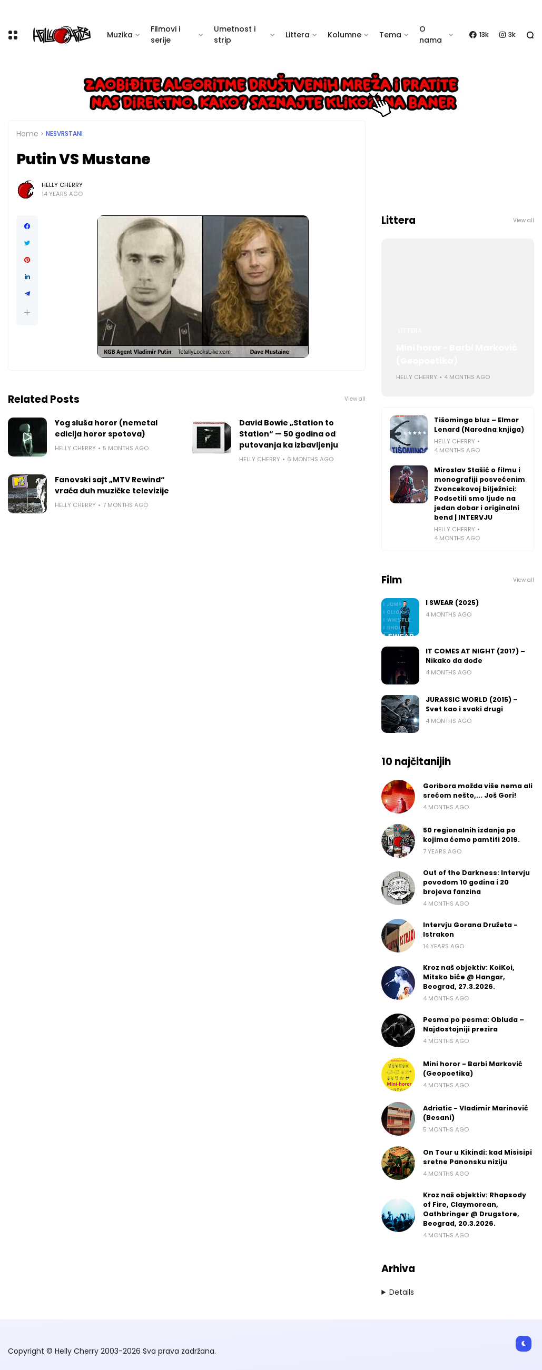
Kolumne (344, 34)
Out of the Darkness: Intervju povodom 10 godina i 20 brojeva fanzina (476, 882)
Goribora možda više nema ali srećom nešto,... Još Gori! (478, 790)
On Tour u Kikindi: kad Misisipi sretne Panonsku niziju (477, 1157)
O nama (430, 34)
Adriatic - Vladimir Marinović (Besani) (475, 1113)
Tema (390, 34)
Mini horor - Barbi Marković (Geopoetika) (456, 354)
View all (355, 399)
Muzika (120, 34)
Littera (297, 34)
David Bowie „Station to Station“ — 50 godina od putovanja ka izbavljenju (288, 434)
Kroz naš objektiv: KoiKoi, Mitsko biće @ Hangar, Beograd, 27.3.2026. (469, 977)
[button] (27, 312)
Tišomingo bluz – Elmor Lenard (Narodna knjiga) (479, 424)
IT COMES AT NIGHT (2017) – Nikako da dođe (475, 656)
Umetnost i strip (234, 34)
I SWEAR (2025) (452, 602)
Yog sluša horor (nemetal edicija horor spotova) (106, 428)
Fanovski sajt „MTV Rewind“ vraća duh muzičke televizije (112, 485)
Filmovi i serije (165, 34)
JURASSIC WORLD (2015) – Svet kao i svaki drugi (472, 704)
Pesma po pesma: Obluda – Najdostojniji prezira (473, 1024)
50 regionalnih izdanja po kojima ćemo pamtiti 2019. (471, 835)
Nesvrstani (64, 134)
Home (27, 133)
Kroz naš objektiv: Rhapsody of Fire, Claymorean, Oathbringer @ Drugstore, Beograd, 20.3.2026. (474, 1209)
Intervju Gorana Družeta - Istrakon (470, 929)
